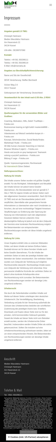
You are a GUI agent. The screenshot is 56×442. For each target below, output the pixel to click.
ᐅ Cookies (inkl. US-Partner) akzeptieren (28, 437)
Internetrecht (12, 166)
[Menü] (50, 5)
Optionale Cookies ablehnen (28, 432)
